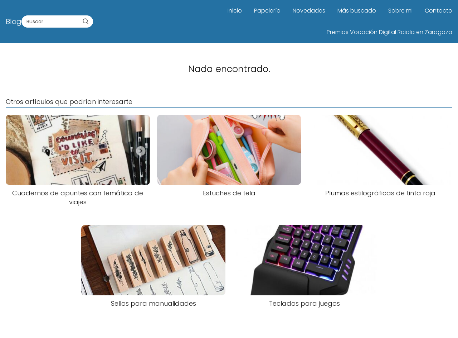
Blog (13, 21)
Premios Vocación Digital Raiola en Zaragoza (389, 32)
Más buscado (356, 10)
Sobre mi (400, 10)
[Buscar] (85, 21)
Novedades (309, 10)
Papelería (267, 10)
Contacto (438, 10)
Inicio (235, 10)
